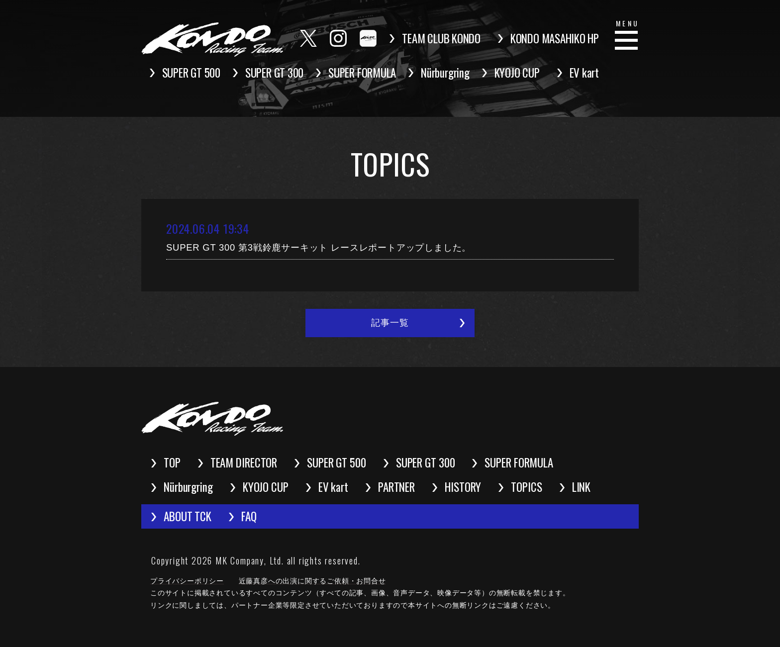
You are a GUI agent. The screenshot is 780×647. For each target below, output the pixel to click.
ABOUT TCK (187, 516)
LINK (581, 486)
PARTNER (396, 486)
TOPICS (526, 486)
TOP (172, 462)
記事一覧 (389, 323)
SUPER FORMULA (362, 72)
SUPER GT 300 (274, 72)
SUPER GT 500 (191, 72)
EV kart (584, 72)
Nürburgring (445, 72)
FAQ (249, 516)
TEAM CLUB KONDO (441, 38)
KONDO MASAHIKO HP (554, 38)
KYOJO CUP (517, 72)
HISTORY (463, 486)
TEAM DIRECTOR (244, 462)
